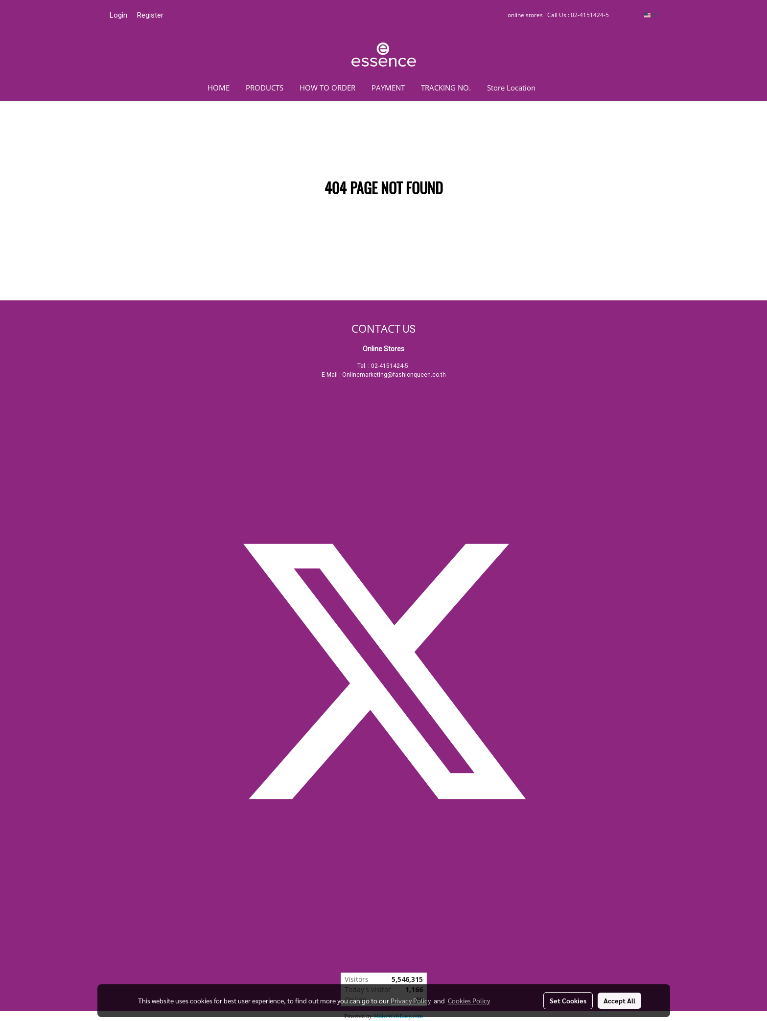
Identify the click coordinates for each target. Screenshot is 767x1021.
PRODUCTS (264, 87)
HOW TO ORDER (327, 87)
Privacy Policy (411, 1000)
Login (118, 15)
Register (150, 15)
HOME (219, 87)
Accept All (619, 1000)
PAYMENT (388, 87)
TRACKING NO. (446, 87)
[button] (558, 87)
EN (651, 15)
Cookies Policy (469, 1000)
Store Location (511, 87)
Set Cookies (568, 1000)
